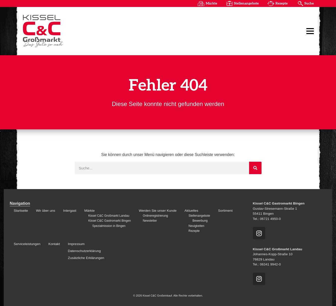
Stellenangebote (246, 3)
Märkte (211, 3)
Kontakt (54, 244)
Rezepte (281, 3)
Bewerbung (200, 220)
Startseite (21, 210)
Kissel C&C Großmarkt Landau (108, 215)
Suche (309, 3)
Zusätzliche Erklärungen (86, 258)
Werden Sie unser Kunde (158, 210)
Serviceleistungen (27, 244)
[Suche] (255, 168)
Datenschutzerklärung (84, 251)
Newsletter (150, 220)
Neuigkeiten (196, 226)
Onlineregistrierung (155, 215)
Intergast (69, 210)
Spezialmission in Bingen (108, 226)
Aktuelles (191, 210)
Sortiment (225, 210)
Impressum (76, 244)
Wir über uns (45, 210)
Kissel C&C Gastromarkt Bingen (109, 220)
